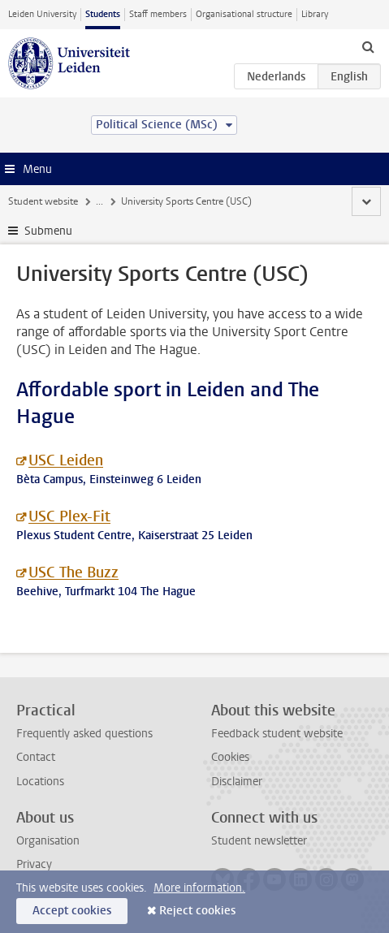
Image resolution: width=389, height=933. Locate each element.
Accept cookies (71, 910)
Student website (43, 201)
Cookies (230, 757)
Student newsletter (259, 841)
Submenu (48, 231)
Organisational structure (244, 14)
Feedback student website (277, 733)
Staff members (158, 14)
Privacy (34, 864)
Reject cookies (197, 910)
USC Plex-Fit (69, 516)
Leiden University (42, 14)
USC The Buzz (73, 572)
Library (314, 14)
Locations (40, 781)
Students (102, 14)
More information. (199, 888)
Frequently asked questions (84, 733)
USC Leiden (65, 460)
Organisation (48, 841)
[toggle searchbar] (368, 46)
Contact (35, 757)
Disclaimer (236, 781)
